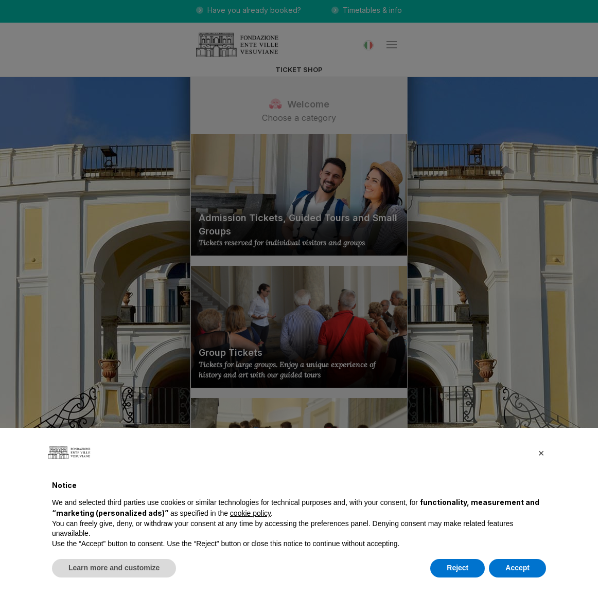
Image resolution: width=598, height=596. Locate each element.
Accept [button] (517, 568)
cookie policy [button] (250, 513)
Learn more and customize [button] (114, 568)
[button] (541, 452)
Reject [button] (457, 568)
